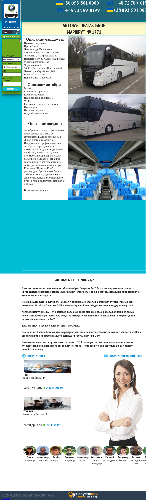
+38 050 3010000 (53, 388)
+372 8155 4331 (52, 425)
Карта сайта (6, 499)
